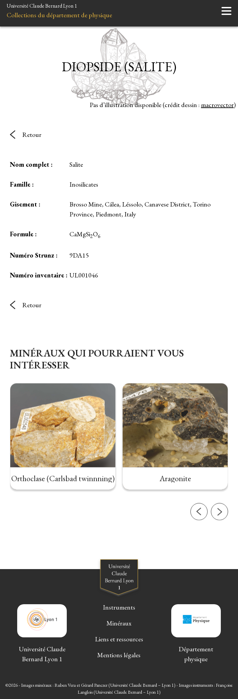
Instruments (119, 607)
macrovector (217, 104)
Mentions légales (118, 655)
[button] (199, 524)
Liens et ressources (119, 639)
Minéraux (119, 623)
